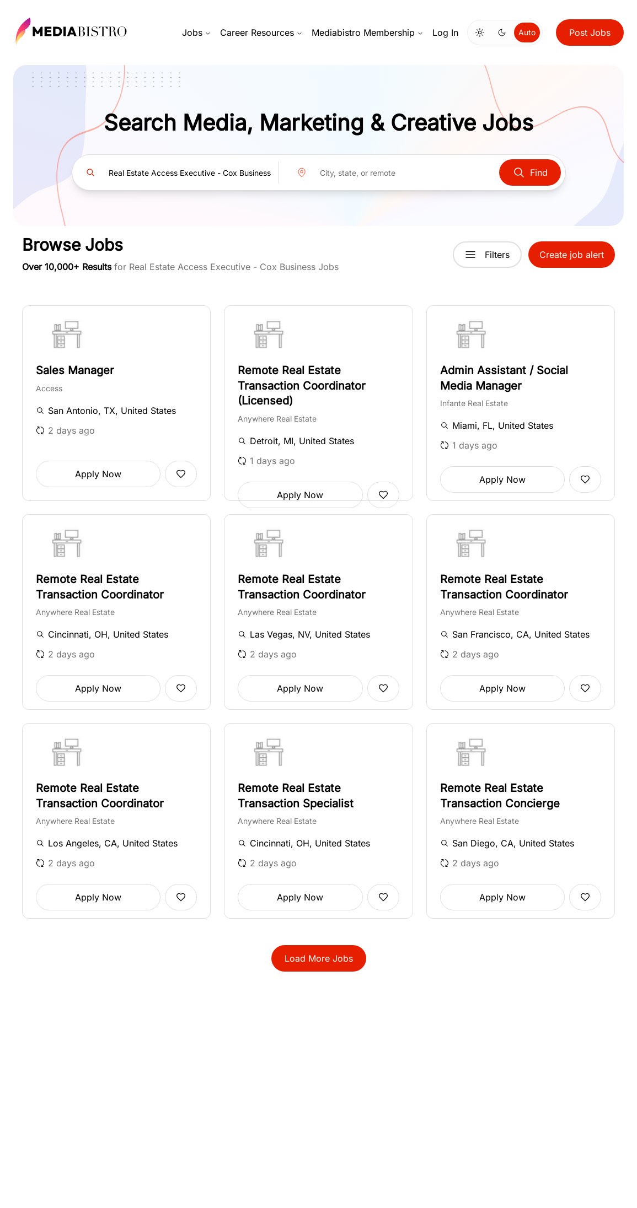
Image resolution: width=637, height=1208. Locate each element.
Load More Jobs (319, 958)
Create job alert (571, 254)
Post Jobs (590, 32)
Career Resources (261, 32)
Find (530, 172)
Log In (445, 32)
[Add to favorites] (181, 474)
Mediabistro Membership (368, 32)
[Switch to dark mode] (502, 32)
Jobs (196, 32)
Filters (487, 254)
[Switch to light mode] (480, 32)
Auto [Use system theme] (527, 32)
